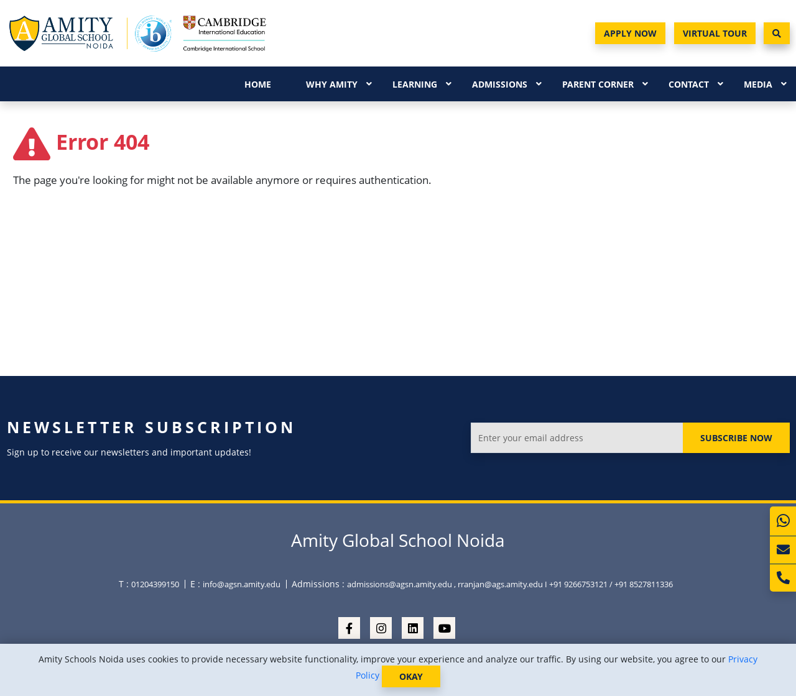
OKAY (411, 676)
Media (758, 84)
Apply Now (630, 33)
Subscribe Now (736, 438)
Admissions (499, 84)
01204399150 (155, 584)
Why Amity (332, 84)
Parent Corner (598, 84)
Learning (414, 84)
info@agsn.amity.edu (241, 584)
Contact (689, 84)
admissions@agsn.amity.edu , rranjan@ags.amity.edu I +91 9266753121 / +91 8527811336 (510, 584)
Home (257, 84)
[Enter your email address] (577, 438)
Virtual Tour (715, 33)
